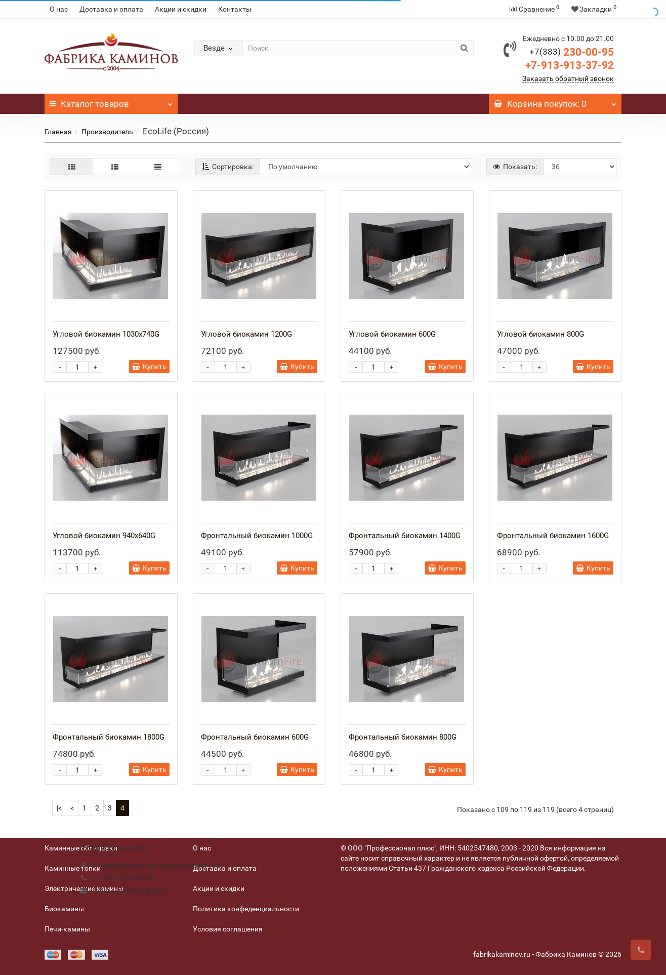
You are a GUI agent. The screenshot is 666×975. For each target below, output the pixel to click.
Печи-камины (67, 929)
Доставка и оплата (111, 9)
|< (59, 808)
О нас (59, 9)
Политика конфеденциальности (246, 909)
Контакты (235, 9)
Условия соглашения (228, 929)
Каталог (111, 101)
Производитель (107, 132)
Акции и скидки (180, 9)
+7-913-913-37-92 (569, 65)
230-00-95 (571, 52)
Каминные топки (73, 868)
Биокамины (64, 909)
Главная (58, 132)
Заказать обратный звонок (568, 78)
